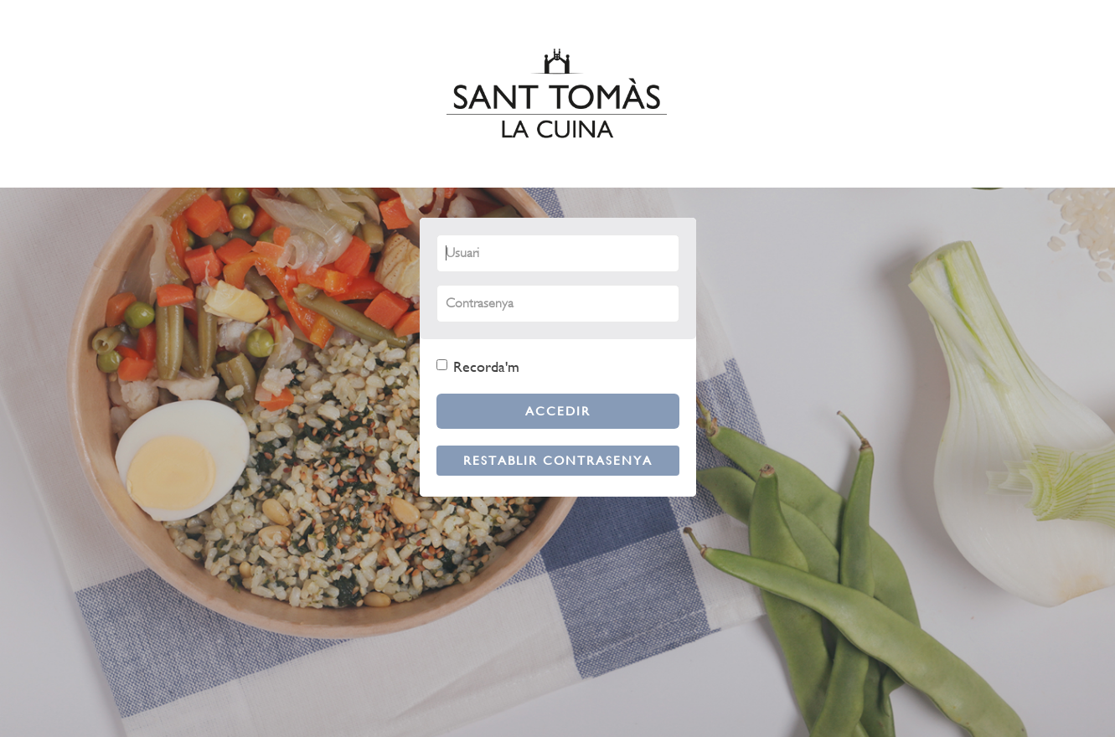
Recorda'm (477, 366)
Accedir (558, 411)
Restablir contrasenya (558, 460)
